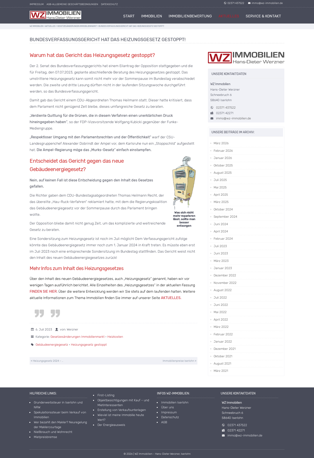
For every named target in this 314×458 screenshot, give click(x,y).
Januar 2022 (223, 341)
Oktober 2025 (223, 165)
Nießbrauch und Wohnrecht (53, 432)
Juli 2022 (220, 297)
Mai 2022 (220, 312)
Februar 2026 (223, 151)
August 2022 (223, 290)
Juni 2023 (221, 253)
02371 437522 (234, 3)
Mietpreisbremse (45, 437)
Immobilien (151, 16)
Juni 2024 (221, 224)
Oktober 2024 (223, 209)
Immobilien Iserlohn (174, 402)
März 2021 (221, 371)
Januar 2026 (223, 158)
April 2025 (221, 195)
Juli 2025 (220, 180)
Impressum (37, 4)
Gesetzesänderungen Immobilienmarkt (78, 337)
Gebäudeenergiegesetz (52, 345)
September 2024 (225, 217)
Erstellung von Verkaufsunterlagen (121, 410)
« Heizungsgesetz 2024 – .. (47, 360)
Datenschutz (109, 4)
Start (129, 16)
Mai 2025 (220, 187)
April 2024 (221, 231)
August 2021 (222, 363)
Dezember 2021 (225, 349)
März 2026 (221, 143)
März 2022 (221, 327)
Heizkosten (115, 337)
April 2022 (221, 319)
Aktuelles (228, 16)
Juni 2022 (221, 305)
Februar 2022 (223, 334)
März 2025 (221, 202)
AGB (164, 422)
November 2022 (225, 283)
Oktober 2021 (223, 356)
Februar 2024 (223, 239)
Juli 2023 (220, 246)
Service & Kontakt (263, 16)
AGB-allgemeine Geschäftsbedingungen (72, 4)
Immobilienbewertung (190, 16)
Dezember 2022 (225, 275)
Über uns (167, 407)
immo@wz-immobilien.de (265, 3)
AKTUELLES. (171, 298)
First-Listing (105, 395)
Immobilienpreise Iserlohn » (179, 360)
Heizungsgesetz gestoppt (89, 345)
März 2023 (221, 261)
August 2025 (223, 173)
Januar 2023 (223, 268)
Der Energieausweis (111, 425)
